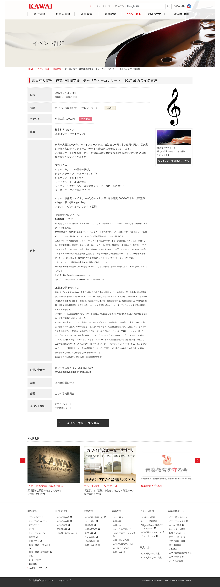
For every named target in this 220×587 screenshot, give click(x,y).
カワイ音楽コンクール (152, 532)
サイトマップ (64, 580)
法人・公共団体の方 (122, 529)
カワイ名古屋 (62, 367)
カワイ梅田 (63, 525)
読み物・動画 (180, 14)
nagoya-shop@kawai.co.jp (77, 371)
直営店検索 (63, 529)
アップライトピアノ (38, 521)
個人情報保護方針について (41, 580)
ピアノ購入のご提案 (150, 553)
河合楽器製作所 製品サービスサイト (40, 6)
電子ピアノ (34, 525)
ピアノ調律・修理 (177, 541)
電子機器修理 (175, 545)
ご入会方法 (91, 537)
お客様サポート (157, 14)
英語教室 (90, 525)
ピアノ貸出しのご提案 (151, 557)
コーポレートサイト (101, 6)
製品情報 (39, 14)
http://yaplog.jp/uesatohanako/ (89, 357)
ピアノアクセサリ (178, 521)
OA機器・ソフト (37, 568)
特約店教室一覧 (92, 541)
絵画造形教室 (92, 529)
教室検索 (90, 533)
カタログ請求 (176, 525)
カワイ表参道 (64, 517)
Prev (22, 460)
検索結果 (57, 69)
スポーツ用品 (35, 560)
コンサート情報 (148, 517)
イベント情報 (133, 14)
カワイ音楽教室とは (95, 517)
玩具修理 (173, 549)
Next (197, 460)
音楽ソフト (35, 541)
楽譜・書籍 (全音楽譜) (40, 552)
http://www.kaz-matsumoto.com (76, 275)
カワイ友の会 (176, 557)
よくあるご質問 (176, 561)
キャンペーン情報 (177, 529)
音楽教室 (86, 14)
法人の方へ (120, 6)
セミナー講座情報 (149, 521)
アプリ (32, 529)
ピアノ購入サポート (178, 517)
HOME (31, 69)
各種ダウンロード (177, 533)
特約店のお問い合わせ (67, 533)
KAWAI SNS (179, 6)
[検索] (143, 6)
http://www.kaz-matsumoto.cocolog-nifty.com (85, 279)
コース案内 (118, 517)
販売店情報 (62, 14)
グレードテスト (149, 536)
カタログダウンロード (123, 548)
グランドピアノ (36, 517)
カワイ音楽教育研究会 (180, 553)
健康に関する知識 (121, 540)
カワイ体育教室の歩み (123, 544)
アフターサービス (177, 537)
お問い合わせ (92, 545)
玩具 (31, 556)
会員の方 (117, 525)
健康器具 (33, 564)
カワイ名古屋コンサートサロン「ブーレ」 (78, 107)
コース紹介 (91, 521)
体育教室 (110, 14)
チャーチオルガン (37, 533)
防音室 (33, 537)
